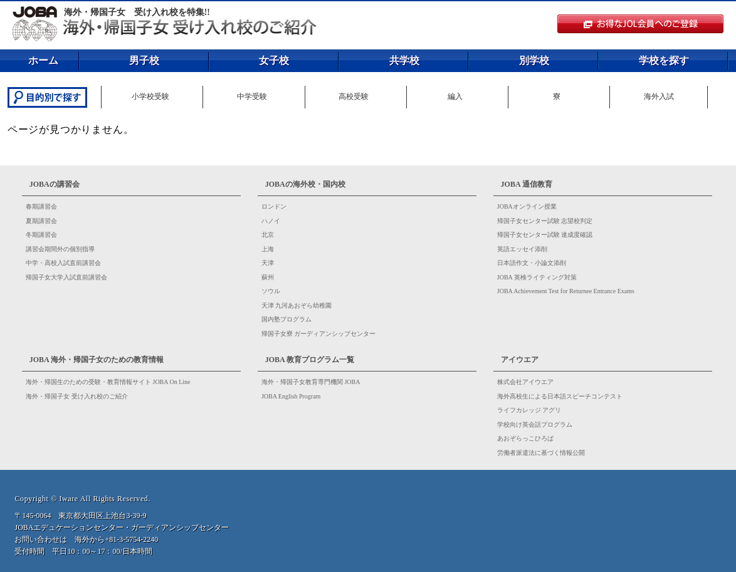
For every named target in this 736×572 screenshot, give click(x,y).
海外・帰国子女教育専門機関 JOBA (310, 381)
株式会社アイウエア (525, 381)
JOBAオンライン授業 (527, 206)
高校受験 (354, 96)
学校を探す (664, 60)
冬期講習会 (41, 234)
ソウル (270, 291)
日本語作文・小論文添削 (531, 262)
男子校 (144, 60)
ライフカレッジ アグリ (529, 410)
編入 (455, 96)
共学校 (404, 60)
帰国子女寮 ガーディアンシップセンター (318, 333)
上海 (267, 249)
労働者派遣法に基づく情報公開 (541, 452)
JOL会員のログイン (642, 21)
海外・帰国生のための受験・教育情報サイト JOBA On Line (108, 381)
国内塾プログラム (286, 319)
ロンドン (274, 206)
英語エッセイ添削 (522, 249)
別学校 (534, 60)
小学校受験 (150, 96)
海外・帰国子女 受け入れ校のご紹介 (77, 396)
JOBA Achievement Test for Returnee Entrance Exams (565, 291)
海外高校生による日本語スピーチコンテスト (560, 396)
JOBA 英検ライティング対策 (537, 277)
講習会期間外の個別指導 (60, 249)
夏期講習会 (41, 220)
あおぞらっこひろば (525, 438)
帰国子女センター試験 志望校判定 (545, 220)
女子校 (274, 60)
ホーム (43, 60)
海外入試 (659, 96)
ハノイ (270, 220)
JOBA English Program (290, 396)
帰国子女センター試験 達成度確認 (545, 234)
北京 (267, 234)
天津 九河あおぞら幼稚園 (296, 305)
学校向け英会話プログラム (534, 424)
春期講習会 (41, 206)
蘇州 (267, 277)
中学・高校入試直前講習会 (63, 262)
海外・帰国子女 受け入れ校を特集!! (137, 12)
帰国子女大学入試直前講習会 (66, 277)
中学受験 (252, 96)
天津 (267, 262)
